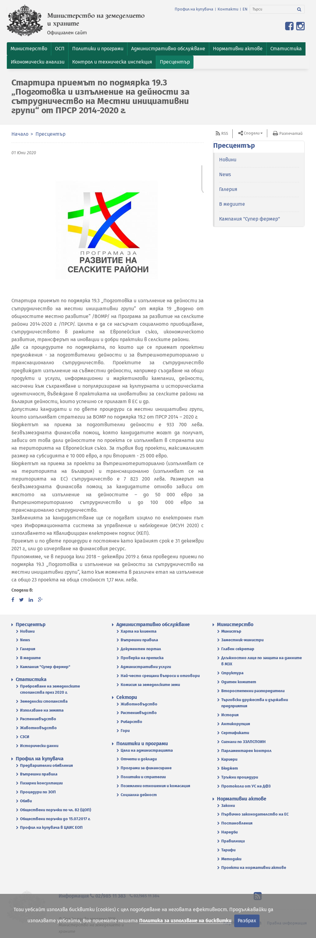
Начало (19, 134)
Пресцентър (50, 134)
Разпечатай (290, 133)
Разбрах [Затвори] (247, 921)
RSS (224, 133)
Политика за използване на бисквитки (185, 921)
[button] (29, 49)
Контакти (228, 9)
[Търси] (272, 9)
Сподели (252, 133)
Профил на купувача (194, 9)
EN (245, 9)
